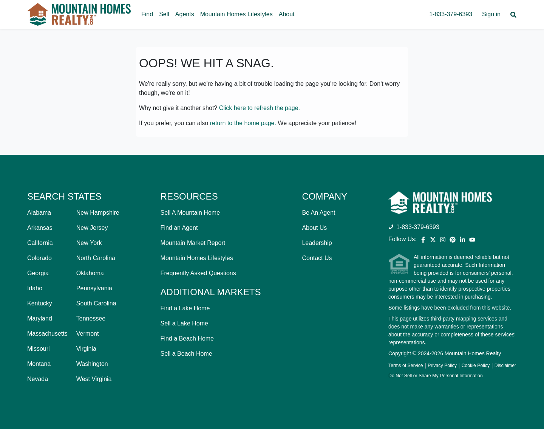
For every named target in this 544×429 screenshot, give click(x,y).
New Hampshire (97, 212)
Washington (92, 364)
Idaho (34, 288)
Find (147, 14)
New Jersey (92, 228)
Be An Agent (318, 212)
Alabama (39, 212)
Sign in (491, 14)
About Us (314, 228)
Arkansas (40, 228)
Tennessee (90, 318)
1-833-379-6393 (450, 14)
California (40, 243)
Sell (164, 14)
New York (89, 243)
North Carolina (95, 258)
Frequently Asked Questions (198, 273)
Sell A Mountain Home (190, 212)
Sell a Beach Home (186, 353)
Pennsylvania (94, 288)
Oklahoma (90, 273)
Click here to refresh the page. (259, 108)
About (287, 14)
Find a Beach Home (187, 338)
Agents (184, 14)
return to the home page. (243, 123)
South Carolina (96, 303)
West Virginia (94, 379)
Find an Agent (179, 228)
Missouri (38, 348)
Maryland (39, 318)
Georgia (38, 273)
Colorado (39, 258)
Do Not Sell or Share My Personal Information (435, 375)
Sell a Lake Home (184, 323)
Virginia (86, 348)
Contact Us (317, 258)
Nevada (37, 379)
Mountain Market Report (193, 243)
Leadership (317, 243)
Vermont (87, 333)
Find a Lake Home (185, 308)
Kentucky (39, 303)
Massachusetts (47, 333)
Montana (39, 364)
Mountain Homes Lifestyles (236, 14)
